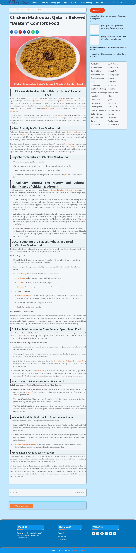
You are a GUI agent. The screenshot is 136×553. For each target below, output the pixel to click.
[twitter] (110, 533)
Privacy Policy (62, 539)
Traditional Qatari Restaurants (24, 444)
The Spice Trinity (19, 274)
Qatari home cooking (51, 108)
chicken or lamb (71, 132)
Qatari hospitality (38, 101)
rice (79, 132)
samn (29, 392)
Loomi (28, 295)
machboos (40, 371)
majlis (83, 219)
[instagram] (113, 2)
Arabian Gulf (62, 115)
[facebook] (110, 2)
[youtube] (117, 2)
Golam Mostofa (79, 550)
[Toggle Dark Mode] (121, 2)
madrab (73, 146)
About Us (61, 533)
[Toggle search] (125, 2)
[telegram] (102, 533)
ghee (65, 175)
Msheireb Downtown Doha (75, 361)
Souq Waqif (58, 361)
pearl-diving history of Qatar (68, 190)
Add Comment (21, 506)
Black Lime (21, 295)
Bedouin (52, 190)
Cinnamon (20, 282)
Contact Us (62, 536)
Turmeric (20, 287)
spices (23, 134)
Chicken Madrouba (67, 101)
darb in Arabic (67, 144)
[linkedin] (106, 533)
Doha (20, 335)
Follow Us (97, 10)
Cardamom (21, 278)
